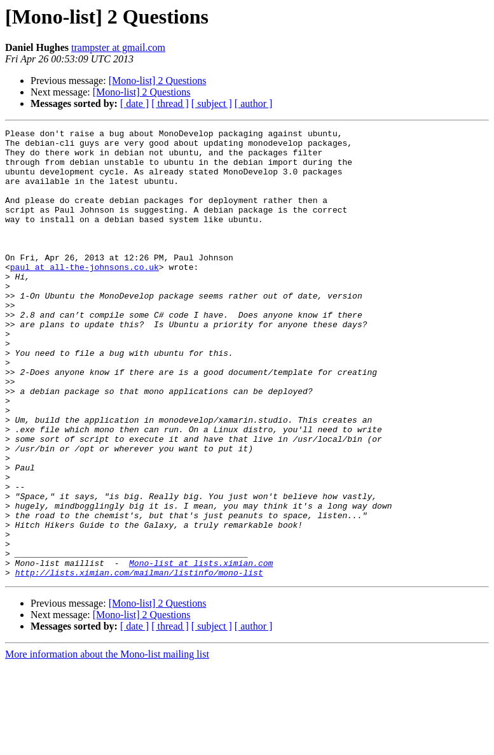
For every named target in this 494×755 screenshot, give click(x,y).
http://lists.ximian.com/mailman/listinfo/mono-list (139, 662)
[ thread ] (170, 103)
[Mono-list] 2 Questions (158, 80)
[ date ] (134, 103)
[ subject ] (211, 103)
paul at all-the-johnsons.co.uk (84, 295)
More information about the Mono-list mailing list (107, 743)
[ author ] (254, 103)
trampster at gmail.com (118, 47)
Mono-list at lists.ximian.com (201, 650)
